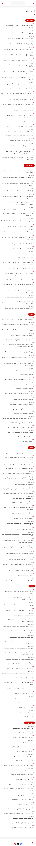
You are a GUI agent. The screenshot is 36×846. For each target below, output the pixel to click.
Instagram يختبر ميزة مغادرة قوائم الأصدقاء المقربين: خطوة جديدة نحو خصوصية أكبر (17, 94)
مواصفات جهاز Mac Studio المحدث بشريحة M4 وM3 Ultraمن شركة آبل (17, 489)
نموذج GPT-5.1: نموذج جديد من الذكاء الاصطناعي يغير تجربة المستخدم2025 (19, 291)
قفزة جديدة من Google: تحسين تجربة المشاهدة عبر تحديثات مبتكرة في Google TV (18, 214)
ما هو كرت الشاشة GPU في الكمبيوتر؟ (24, 529)
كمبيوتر (31, 448)
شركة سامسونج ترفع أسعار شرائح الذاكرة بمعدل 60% (21, 140)
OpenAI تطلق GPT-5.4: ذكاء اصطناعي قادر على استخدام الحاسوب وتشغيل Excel (18, 232)
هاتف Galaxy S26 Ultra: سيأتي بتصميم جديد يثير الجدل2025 (19, 427)
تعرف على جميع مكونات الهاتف (26, 707)
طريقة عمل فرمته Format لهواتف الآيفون (23, 703)
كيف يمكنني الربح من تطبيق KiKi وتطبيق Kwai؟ (22, 737)
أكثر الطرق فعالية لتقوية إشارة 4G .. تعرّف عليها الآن (21, 698)
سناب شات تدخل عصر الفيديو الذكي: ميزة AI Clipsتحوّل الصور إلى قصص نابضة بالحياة (17, 221)
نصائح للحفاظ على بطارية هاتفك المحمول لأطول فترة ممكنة (19, 659)
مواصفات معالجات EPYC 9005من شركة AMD (23, 518)
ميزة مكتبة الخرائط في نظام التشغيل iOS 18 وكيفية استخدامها (18, 648)
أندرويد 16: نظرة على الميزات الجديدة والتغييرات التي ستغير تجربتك (18, 626)
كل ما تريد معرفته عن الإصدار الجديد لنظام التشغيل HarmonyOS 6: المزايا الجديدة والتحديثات (18, 620)
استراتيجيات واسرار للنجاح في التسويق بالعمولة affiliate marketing (18, 813)
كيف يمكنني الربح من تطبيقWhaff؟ (25, 742)
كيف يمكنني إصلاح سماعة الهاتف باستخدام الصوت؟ (21, 637)
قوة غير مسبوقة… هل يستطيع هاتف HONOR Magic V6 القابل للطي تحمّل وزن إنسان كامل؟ (18, 351)
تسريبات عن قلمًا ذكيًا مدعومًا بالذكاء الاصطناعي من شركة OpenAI (18, 269)
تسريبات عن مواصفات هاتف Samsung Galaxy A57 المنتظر (20, 384)
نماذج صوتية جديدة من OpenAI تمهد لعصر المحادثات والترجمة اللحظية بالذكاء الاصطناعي (17, 171)
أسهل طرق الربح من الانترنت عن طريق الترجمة (22, 799)
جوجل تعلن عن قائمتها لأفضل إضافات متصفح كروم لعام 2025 (19, 136)
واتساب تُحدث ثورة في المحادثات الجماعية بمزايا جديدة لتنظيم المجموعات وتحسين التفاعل (19, 116)
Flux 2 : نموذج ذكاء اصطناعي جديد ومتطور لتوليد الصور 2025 (19, 280)
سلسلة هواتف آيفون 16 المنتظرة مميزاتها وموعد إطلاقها (20, 668)
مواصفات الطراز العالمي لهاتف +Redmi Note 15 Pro (21, 404)
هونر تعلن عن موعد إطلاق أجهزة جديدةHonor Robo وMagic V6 (19, 379)
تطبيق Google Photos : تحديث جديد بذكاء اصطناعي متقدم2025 (19, 297)
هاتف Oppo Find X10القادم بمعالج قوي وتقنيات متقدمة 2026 (19, 370)
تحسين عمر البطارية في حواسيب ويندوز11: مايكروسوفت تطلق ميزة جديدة (18, 478)
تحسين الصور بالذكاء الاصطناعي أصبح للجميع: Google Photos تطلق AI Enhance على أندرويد (17, 184)
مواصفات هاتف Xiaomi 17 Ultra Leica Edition (23, 400)
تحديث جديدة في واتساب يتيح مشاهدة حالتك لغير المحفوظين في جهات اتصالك (18, 26)
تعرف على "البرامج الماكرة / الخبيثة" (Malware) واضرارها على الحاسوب (17, 580)
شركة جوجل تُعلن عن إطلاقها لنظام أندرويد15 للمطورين (20, 664)
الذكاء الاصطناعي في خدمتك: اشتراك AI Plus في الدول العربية (19, 308)
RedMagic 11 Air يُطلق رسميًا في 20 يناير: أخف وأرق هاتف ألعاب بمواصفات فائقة (19, 394)
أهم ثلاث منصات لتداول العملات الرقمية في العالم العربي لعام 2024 (18, 765)
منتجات (31, 314)
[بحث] (2, 3)
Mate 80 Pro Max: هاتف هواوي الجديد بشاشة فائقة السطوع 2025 (18, 418)
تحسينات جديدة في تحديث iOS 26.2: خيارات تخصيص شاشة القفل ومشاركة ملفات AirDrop (18, 598)
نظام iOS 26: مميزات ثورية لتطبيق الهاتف (23, 615)
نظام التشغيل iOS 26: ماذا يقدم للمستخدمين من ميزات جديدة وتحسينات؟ (19, 631)
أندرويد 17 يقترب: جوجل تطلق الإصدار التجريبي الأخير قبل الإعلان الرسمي (19, 592)
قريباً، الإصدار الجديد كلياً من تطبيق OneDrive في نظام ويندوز (19, 468)
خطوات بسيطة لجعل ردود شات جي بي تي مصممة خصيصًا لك (19, 226)
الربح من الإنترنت (29, 723)
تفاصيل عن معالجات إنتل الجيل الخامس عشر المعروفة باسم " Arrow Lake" (18, 524)
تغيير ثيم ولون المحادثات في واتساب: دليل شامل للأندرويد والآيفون (18, 131)
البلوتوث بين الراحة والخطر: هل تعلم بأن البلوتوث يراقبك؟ (20, 38)
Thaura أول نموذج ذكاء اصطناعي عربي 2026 (23, 248)
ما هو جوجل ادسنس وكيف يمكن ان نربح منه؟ (23, 818)
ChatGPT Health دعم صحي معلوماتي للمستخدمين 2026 (20, 253)
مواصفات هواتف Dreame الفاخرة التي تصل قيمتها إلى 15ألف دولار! (18, 340)
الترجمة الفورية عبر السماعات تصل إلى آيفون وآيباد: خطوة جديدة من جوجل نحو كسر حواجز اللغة (18, 72)
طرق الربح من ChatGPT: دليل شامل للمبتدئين (23, 728)
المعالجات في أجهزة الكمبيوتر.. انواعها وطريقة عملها (21, 559)
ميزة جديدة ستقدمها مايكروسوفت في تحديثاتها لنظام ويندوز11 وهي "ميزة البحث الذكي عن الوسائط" (17, 541)
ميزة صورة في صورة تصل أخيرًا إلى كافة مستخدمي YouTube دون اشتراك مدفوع (18, 44)
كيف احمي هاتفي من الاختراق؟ (26, 712)
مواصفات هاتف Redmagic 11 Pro (25, 437)
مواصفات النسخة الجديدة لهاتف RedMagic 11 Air (22, 335)
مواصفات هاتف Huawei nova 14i (25, 375)
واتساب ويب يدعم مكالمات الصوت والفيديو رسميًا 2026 (21, 100)
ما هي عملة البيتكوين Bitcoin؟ (26, 804)
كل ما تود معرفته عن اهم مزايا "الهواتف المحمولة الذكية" (20, 689)
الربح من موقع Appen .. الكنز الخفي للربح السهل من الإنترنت (19, 809)
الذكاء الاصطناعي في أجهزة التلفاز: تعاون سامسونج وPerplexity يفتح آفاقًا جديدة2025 (17, 302)
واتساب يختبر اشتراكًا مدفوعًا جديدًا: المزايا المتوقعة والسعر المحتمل (18, 49)
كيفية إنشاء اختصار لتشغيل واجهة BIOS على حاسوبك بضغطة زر (18, 464)
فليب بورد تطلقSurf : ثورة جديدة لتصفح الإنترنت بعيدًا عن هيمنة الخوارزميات (18, 66)
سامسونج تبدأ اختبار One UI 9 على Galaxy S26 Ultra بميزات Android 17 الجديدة (17, 78)
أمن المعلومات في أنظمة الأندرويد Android (23, 678)
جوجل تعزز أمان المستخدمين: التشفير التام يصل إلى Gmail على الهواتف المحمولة (19, 55)
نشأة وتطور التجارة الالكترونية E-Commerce (23, 779)
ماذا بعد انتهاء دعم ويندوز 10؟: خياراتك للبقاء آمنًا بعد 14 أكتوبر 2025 (17, 473)
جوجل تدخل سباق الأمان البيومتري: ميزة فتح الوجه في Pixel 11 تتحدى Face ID (17, 358)
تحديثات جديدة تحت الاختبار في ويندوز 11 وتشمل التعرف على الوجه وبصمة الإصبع (18, 508)
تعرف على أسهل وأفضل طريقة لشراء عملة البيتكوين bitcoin (19, 784)
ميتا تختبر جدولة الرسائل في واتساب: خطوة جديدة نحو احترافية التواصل (17, 89)
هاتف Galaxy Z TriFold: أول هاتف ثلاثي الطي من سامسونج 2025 (18, 409)
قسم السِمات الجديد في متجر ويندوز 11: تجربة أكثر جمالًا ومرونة (19, 453)
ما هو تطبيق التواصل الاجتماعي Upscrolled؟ (23, 111)
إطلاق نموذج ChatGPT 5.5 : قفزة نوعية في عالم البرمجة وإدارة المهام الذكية (17, 191)
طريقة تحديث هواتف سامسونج (26, 717)
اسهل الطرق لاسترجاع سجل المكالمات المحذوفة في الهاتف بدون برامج (18, 683)
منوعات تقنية (30, 20)
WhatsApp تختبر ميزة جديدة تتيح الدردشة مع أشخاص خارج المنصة (18, 84)
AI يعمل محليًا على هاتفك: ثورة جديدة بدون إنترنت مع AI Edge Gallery (17, 209)
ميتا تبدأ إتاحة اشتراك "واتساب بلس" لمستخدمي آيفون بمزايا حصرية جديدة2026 (18, 32)
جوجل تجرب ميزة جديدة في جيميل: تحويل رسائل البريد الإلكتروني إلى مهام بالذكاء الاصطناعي (17, 263)
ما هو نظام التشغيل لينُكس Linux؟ (25, 575)
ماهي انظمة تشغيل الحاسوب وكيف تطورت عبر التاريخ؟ (21, 571)
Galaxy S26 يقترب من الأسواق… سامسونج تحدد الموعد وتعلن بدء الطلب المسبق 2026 (18, 364)
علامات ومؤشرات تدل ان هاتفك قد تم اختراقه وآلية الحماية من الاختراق (17, 673)
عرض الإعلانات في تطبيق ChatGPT (25, 258)
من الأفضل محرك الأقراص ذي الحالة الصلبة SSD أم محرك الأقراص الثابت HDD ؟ (17, 535)
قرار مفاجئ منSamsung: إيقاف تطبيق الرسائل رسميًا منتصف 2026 (18, 60)
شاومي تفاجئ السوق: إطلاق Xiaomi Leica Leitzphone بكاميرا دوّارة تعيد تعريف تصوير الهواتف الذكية (18, 345)
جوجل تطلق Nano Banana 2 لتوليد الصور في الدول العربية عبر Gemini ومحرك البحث (17, 238)
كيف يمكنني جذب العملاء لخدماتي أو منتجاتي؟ (22, 747)
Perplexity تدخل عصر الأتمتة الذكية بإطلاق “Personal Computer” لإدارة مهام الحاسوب (17, 197)
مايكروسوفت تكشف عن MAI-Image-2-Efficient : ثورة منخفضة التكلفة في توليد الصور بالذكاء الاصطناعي (19, 203)
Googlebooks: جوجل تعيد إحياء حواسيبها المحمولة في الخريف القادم (17, 319)
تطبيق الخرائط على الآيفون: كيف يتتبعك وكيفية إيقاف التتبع (19, 610)
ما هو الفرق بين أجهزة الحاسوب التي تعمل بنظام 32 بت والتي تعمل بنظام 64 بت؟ (18, 565)
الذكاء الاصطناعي (29, 166)
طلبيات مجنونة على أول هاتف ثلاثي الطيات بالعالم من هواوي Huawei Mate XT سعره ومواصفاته (17, 653)
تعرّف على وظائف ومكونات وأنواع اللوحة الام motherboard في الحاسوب (19, 554)
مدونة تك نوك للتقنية (12, 841)
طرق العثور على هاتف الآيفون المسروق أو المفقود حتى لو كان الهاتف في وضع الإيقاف (17, 642)
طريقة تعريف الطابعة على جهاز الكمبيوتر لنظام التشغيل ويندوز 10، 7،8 (18, 547)
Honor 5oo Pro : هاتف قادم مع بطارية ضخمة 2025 (21, 423)
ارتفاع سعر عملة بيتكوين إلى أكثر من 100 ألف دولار (21, 733)
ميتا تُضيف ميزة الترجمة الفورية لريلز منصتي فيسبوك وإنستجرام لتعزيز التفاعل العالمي (17, 158)
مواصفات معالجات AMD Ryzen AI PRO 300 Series (22, 514)
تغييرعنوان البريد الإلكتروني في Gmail (24, 122)
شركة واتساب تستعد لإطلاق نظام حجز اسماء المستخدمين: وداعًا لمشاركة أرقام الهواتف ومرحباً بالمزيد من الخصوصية (19, 152)
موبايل (31, 586)
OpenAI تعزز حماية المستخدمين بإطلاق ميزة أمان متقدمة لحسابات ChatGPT (18, 178)
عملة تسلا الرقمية (29, 770)
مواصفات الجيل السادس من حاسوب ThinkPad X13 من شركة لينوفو (18, 493)
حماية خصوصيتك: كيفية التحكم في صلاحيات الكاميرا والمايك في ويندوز (18, 458)
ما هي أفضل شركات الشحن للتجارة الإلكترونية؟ (22, 756)
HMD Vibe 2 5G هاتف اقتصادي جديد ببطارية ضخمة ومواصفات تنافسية (17, 324)
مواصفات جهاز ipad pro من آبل (26, 441)
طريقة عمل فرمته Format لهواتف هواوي (23, 693)
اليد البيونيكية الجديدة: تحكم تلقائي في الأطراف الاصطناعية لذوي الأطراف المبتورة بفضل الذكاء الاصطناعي (18, 274)
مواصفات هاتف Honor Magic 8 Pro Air (24, 388)
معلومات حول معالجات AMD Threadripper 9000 (22, 503)
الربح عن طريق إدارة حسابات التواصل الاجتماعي (22, 761)
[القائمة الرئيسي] (34, 3)
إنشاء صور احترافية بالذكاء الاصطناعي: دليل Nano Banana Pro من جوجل (18, 285)
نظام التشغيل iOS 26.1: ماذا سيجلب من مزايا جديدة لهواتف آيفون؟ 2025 (18, 605)
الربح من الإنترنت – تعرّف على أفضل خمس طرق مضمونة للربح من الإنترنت (18, 789)
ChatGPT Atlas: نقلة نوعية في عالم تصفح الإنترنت (22, 244)
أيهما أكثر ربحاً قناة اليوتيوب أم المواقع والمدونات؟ (22, 823)
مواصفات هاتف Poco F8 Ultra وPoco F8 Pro (23, 413)
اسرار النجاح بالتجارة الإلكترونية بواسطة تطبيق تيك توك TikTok (19, 795)
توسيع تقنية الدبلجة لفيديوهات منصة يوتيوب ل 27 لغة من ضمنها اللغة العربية (18, 105)
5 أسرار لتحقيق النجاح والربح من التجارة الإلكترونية (22, 775)
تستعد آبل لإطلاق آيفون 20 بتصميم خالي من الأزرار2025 (20, 432)
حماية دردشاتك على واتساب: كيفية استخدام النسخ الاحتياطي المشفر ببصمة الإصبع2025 (18, 146)
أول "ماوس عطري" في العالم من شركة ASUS (23, 498)
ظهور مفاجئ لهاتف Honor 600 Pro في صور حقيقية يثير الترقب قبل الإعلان (17, 329)
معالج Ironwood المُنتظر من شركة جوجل (24, 484)
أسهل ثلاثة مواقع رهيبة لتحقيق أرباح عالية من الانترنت (21, 827)
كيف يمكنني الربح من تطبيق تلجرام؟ (25, 751)
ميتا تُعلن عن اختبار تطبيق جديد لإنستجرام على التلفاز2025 (20, 126)
